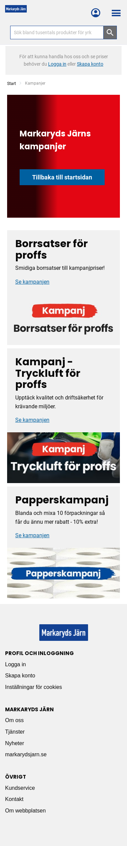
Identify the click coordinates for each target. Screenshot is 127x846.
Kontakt (14, 799)
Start (11, 83)
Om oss (14, 720)
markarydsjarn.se (26, 754)
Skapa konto (20, 675)
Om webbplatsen (25, 811)
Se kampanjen (32, 282)
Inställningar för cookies (33, 687)
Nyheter (14, 743)
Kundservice (20, 788)
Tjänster (15, 732)
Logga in (15, 664)
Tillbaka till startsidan (62, 177)
